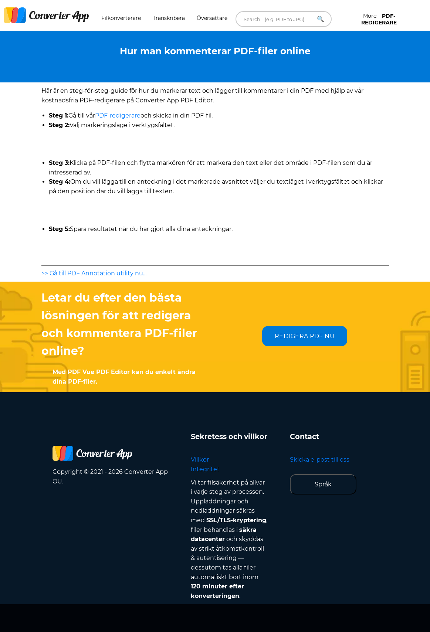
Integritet (205, 469)
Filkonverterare (121, 18)
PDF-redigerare (117, 115)
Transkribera (169, 18)
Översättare (212, 18)
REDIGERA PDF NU (305, 336)
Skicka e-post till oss (319, 459)
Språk (323, 484)
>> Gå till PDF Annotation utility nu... (93, 273)
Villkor (200, 459)
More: (379, 19)
